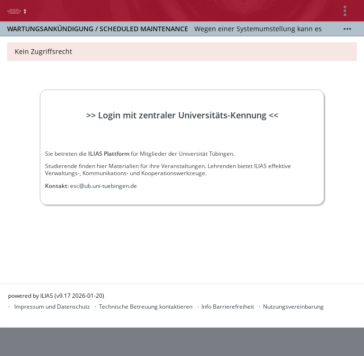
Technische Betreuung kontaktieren (145, 307)
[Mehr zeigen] (347, 29)
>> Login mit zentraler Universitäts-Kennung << (182, 115)
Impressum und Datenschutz (52, 307)
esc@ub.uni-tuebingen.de (103, 186)
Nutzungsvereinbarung (293, 307)
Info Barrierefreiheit (227, 307)
